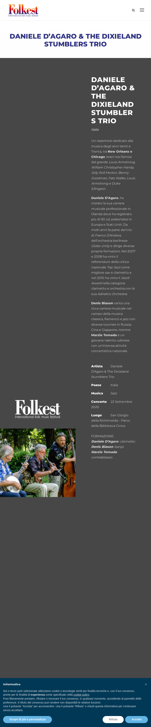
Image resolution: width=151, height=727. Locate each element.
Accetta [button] (137, 719)
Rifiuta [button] (113, 719)
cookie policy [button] (81, 694)
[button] (146, 684)
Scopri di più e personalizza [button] (27, 719)
